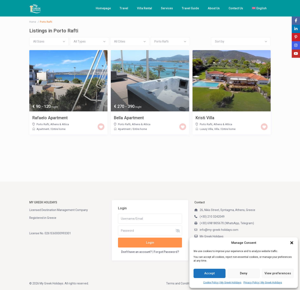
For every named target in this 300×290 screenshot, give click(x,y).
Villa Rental (144, 8)
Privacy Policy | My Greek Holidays (262, 282)
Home (32, 21)
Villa (216, 129)
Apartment (43, 129)
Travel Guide (190, 8)
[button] (292, 243)
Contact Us (236, 8)
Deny (243, 273)
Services (167, 8)
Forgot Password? (166, 251)
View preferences (278, 273)
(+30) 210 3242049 (212, 216)
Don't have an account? (136, 251)
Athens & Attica (59, 124)
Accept (209, 273)
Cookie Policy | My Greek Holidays (222, 282)
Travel (124, 8)
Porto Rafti (43, 124)
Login (150, 242)
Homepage (103, 8)
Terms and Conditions (180, 283)
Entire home (58, 129)
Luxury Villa (206, 129)
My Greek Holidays (211, 236)
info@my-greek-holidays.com (219, 229)
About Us (214, 8)
